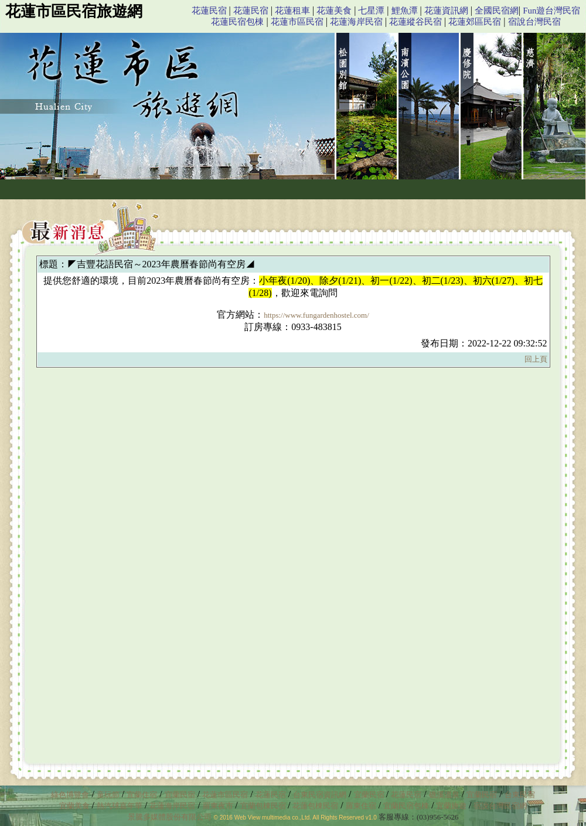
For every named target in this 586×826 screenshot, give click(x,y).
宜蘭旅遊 (450, 805)
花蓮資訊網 (446, 10)
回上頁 (535, 359)
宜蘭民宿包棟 (406, 805)
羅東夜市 (219, 805)
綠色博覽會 (70, 794)
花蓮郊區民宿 (474, 21)
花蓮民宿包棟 (237, 21)
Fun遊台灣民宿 (551, 10)
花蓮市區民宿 (297, 21)
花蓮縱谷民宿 (415, 21)
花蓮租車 (292, 10)
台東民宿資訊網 (319, 794)
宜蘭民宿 (180, 794)
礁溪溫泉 (444, 794)
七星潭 (371, 10)
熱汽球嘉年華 (119, 805)
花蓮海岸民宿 (356, 21)
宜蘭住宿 (142, 794)
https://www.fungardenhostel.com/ (316, 315)
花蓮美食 (334, 10)
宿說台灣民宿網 (500, 805)
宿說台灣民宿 (534, 21)
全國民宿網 (497, 10)
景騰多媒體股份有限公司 (170, 817)
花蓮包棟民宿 (315, 805)
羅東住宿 (361, 805)
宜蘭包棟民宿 (264, 805)
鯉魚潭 (404, 10)
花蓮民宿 (209, 10)
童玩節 (108, 794)
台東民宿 (520, 794)
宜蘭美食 (74, 805)
